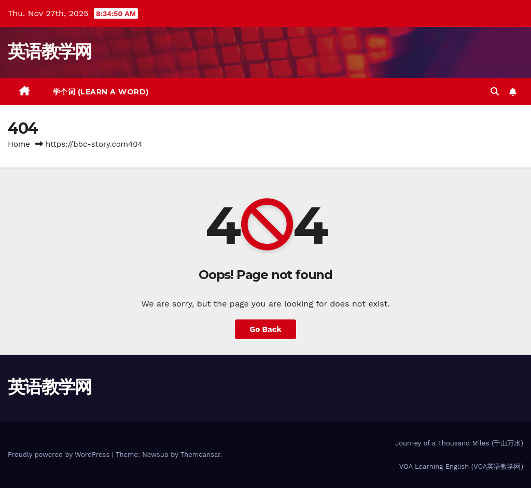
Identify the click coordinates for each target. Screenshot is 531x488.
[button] (495, 91)
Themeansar (200, 454)
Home (19, 144)
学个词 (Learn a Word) (101, 91)
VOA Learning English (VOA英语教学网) (461, 466)
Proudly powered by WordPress (60, 454)
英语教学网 (50, 51)
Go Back (265, 329)
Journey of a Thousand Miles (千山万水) (459, 443)
